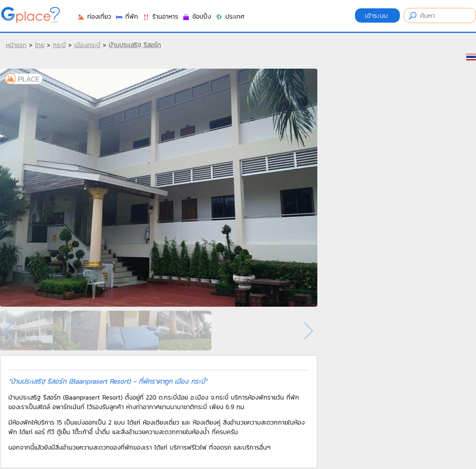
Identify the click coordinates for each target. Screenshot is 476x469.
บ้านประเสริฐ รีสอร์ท (135, 45)
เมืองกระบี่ (87, 45)
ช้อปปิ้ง (196, 16)
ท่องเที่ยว (94, 16)
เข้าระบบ (377, 15)
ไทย (39, 45)
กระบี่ (59, 45)
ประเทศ (229, 16)
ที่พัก (126, 16)
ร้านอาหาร (160, 16)
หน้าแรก (16, 45)
